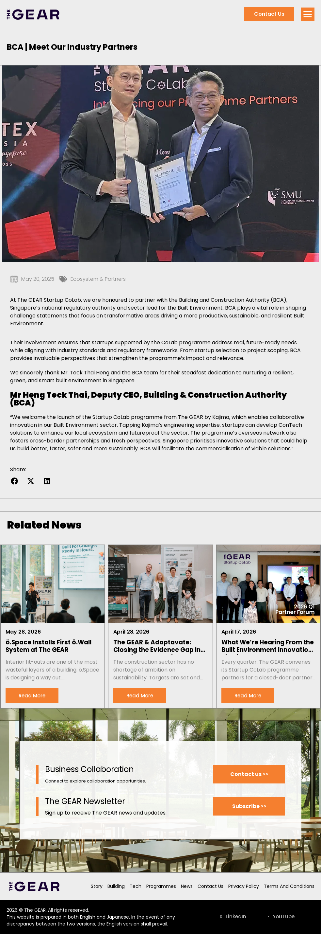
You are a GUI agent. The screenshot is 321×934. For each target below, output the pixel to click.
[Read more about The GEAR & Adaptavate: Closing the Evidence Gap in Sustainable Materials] (139, 695)
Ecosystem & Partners (98, 279)
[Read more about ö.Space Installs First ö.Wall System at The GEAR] (32, 695)
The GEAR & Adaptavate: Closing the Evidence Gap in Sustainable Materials (157, 646)
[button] (14, 481)
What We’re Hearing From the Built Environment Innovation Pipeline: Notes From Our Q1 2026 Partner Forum (267, 646)
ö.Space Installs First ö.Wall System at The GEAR (48, 646)
